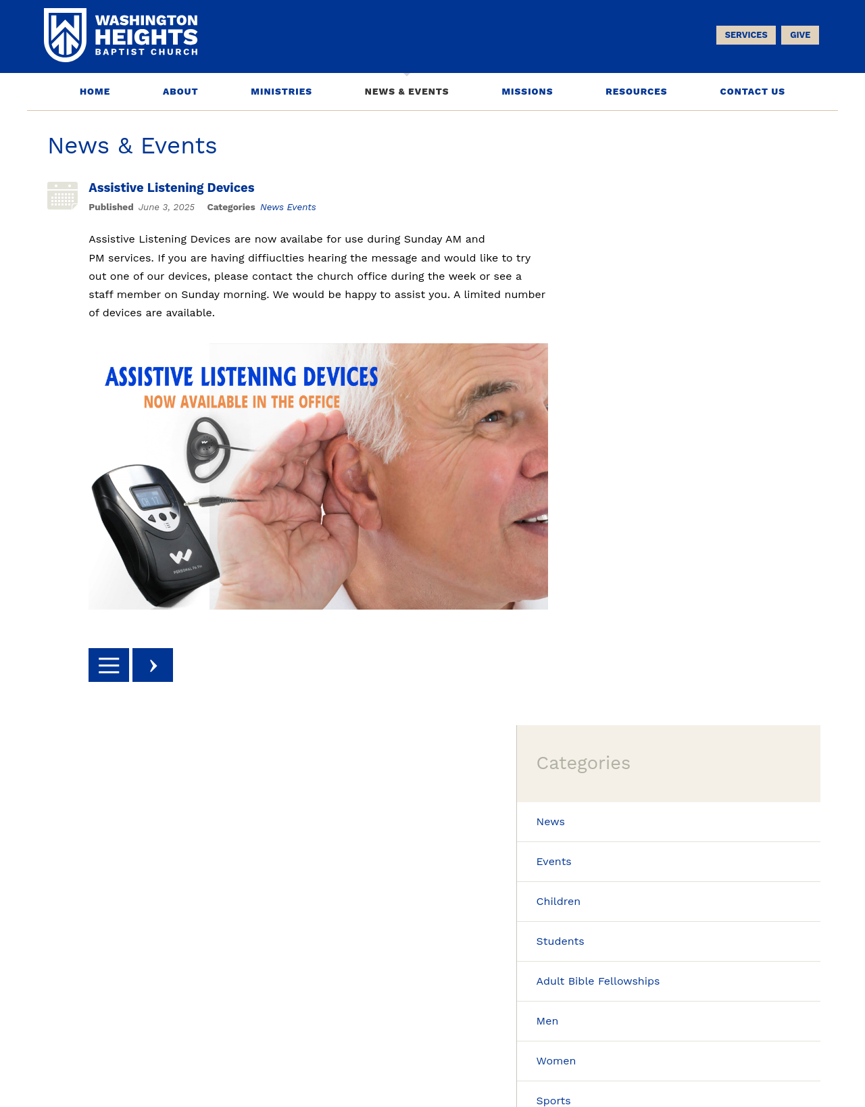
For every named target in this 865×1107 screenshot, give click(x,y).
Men (618, 413)
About (180, 92)
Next (159, 666)
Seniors (626, 575)
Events (307, 207)
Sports (624, 494)
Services (743, 38)
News (278, 207)
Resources (636, 92)
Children (629, 291)
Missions (527, 92)
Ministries (281, 92)
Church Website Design (700, 1063)
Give (797, 38)
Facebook (752, 939)
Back (115, 666)
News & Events (407, 92)
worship (432, 859)
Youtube (798, 939)
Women (627, 453)
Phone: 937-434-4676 (98, 1071)
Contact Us (752, 92)
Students (631, 331)
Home (95, 92)
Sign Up (305, 930)
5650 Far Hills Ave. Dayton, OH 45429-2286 (149, 1059)
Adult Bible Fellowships (669, 372)
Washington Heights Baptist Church (451, 1063)
